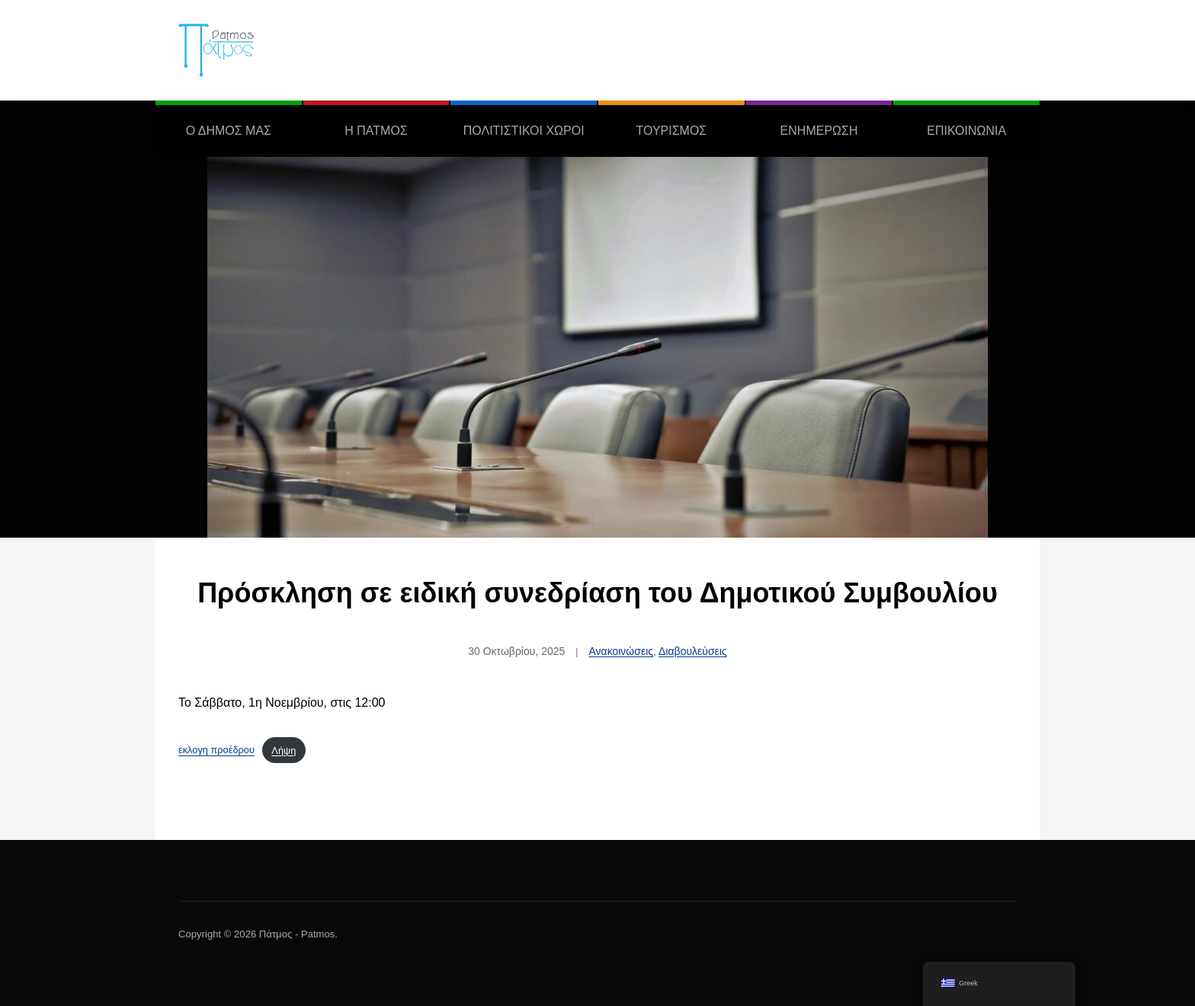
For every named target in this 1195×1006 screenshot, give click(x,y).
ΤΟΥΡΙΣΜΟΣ (671, 130)
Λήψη (283, 750)
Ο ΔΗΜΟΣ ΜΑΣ (228, 130)
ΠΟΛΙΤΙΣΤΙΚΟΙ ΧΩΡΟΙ (524, 130)
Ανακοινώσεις (620, 651)
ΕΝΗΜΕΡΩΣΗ (819, 130)
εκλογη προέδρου (216, 750)
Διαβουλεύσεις (692, 651)
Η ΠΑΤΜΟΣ (375, 130)
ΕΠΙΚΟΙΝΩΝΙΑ (966, 130)
